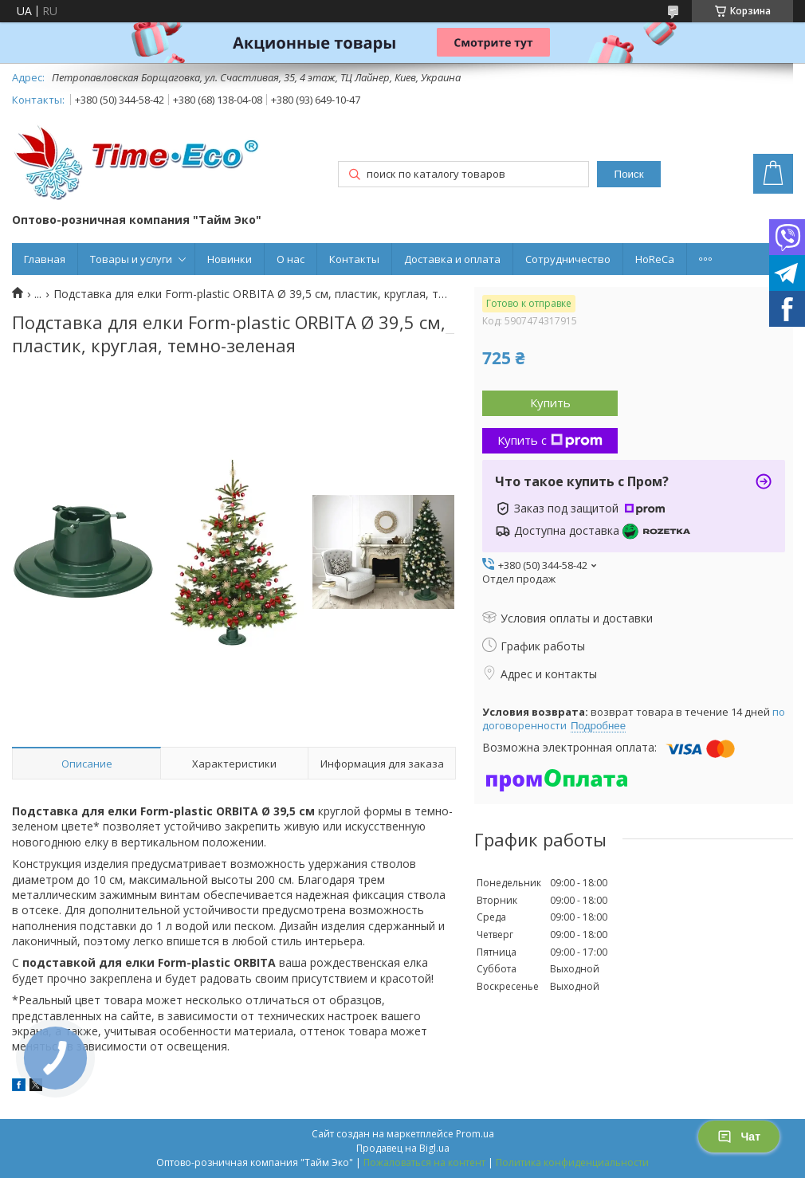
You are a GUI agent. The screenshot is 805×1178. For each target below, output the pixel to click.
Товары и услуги (131, 259)
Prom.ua (475, 1134)
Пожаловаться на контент (424, 1162)
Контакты (354, 259)
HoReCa (654, 259)
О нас (290, 259)
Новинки (229, 259)
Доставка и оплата (452, 259)
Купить (550, 402)
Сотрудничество (568, 259)
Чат (738, 1136)
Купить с (550, 440)
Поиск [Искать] (629, 174)
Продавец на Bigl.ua (403, 1148)
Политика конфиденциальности (572, 1162)
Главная (44, 259)
